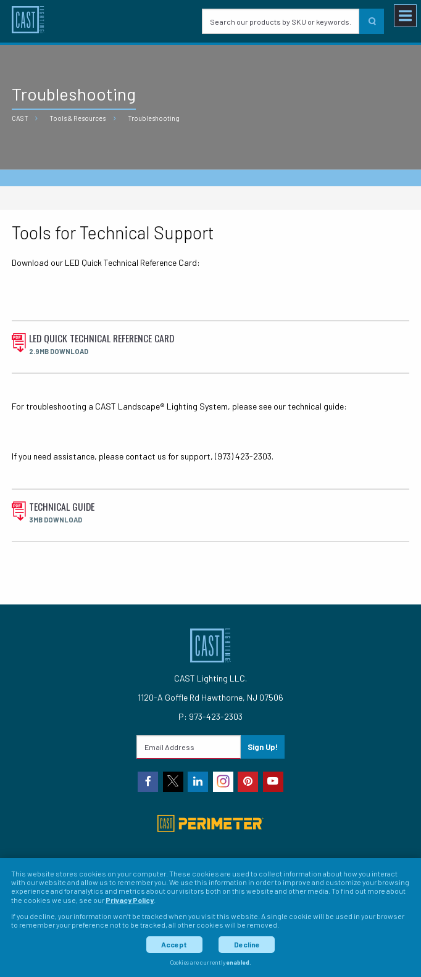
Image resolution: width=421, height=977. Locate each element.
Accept (174, 944)
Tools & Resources (77, 118)
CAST (20, 118)
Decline (247, 944)
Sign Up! (263, 747)
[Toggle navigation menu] (405, 15)
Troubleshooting (154, 118)
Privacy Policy (130, 900)
